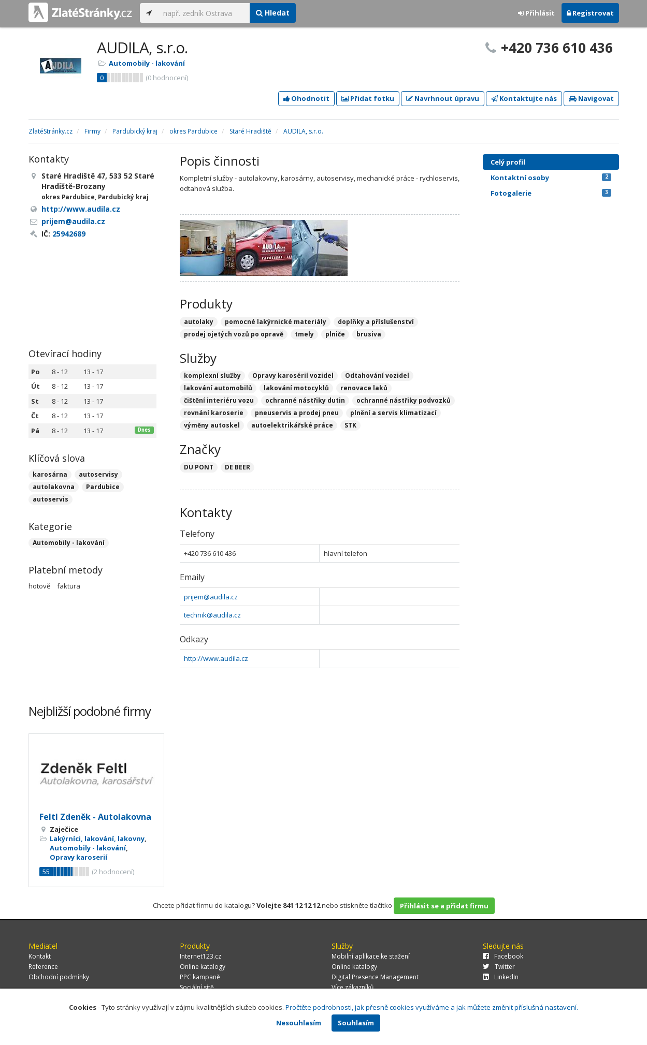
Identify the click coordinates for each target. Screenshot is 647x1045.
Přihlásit (536, 13)
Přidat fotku (367, 98)
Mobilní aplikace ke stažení (371, 956)
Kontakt (39, 956)
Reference (43, 966)
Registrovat (590, 13)
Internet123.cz (200, 956)
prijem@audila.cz (211, 596)
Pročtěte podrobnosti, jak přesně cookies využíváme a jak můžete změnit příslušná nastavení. (431, 1007)
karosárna (50, 474)
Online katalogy (202, 966)
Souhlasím (356, 1022)
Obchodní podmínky (58, 977)
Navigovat (591, 98)
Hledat (273, 13)
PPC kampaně (200, 977)
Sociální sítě (197, 987)
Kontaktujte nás (524, 98)
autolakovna (54, 486)
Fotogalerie (551, 193)
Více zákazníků (352, 987)
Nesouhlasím (298, 1022)
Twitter (499, 966)
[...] (203, 13)
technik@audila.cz (212, 615)
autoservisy (98, 474)
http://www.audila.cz (216, 658)
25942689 (68, 234)
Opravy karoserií (78, 857)
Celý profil (508, 162)
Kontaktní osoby (551, 177)
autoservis (50, 499)
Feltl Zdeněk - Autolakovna (95, 816)
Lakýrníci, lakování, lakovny (97, 838)
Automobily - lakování (147, 63)
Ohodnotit (306, 98)
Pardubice (103, 486)
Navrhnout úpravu (442, 98)
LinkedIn (501, 977)
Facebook (503, 956)
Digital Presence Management (375, 977)
